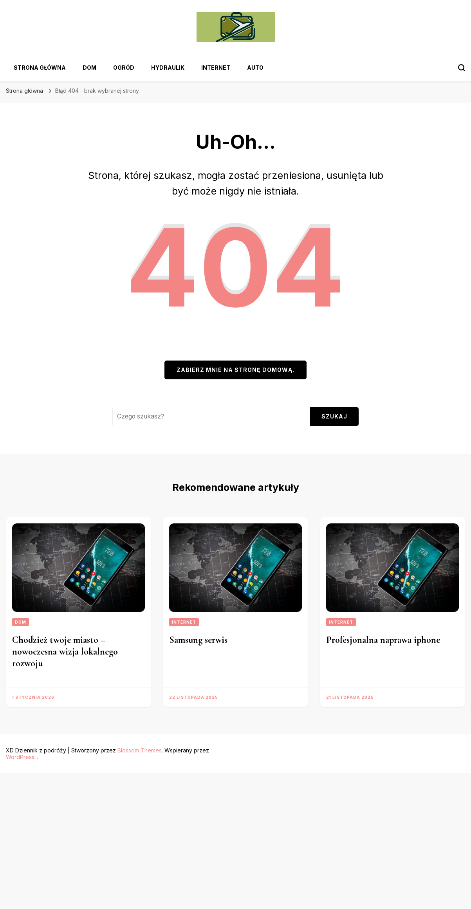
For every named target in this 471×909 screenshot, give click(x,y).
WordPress (20, 757)
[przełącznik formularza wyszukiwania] (461, 67)
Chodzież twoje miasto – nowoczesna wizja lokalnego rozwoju (65, 651)
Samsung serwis (198, 640)
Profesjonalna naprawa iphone (383, 640)
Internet (215, 67)
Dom (89, 67)
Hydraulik (167, 67)
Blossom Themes (139, 750)
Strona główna (40, 67)
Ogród (123, 67)
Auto (255, 67)
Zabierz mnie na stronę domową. (235, 369)
